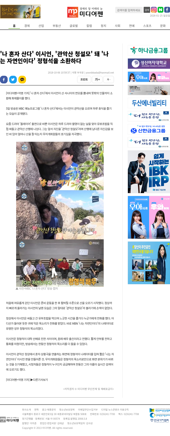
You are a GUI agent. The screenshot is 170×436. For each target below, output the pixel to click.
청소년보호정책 (66, 409)
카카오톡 (22, 79)
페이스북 (4, 79)
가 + (97, 79)
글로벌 (74, 26)
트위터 (13, 79)
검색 (147, 10)
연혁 (36, 409)
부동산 (57, 26)
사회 (117, 26)
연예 (131, 26)
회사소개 (26, 409)
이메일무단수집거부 (88, 409)
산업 (41, 26)
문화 (163, 26)
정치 (103, 26)
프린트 (84, 79)
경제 (27, 26)
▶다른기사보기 (39, 379)
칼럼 (89, 26)
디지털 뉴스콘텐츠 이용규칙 (115, 409)
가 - (108, 79)
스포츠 (147, 26)
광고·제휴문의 (49, 409)
